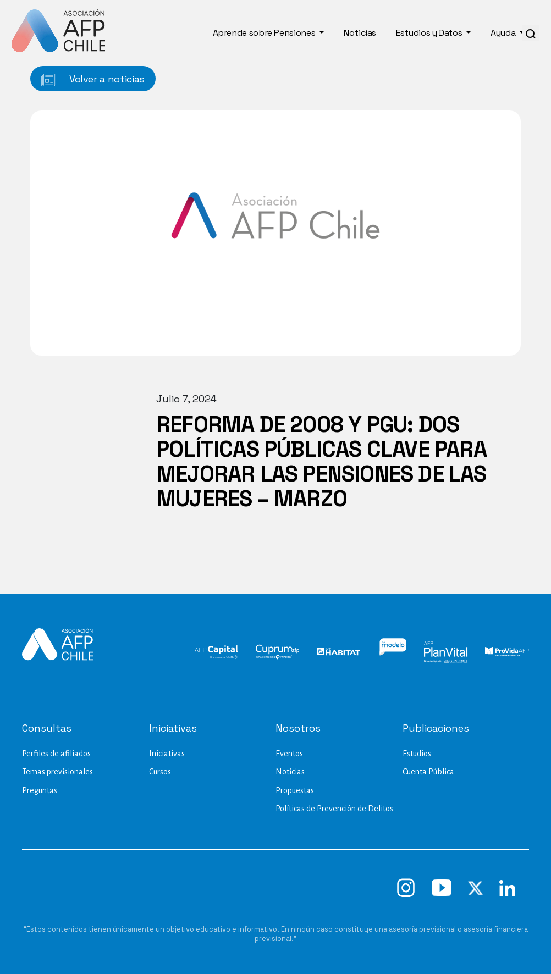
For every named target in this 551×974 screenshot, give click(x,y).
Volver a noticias (93, 79)
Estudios (417, 753)
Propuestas (295, 790)
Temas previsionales (57, 771)
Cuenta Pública (428, 771)
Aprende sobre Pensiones (265, 32)
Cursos (160, 771)
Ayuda (504, 32)
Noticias (360, 32)
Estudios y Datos (430, 32)
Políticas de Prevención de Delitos (334, 808)
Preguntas (39, 790)
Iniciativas (167, 753)
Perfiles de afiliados (56, 753)
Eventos (289, 753)
